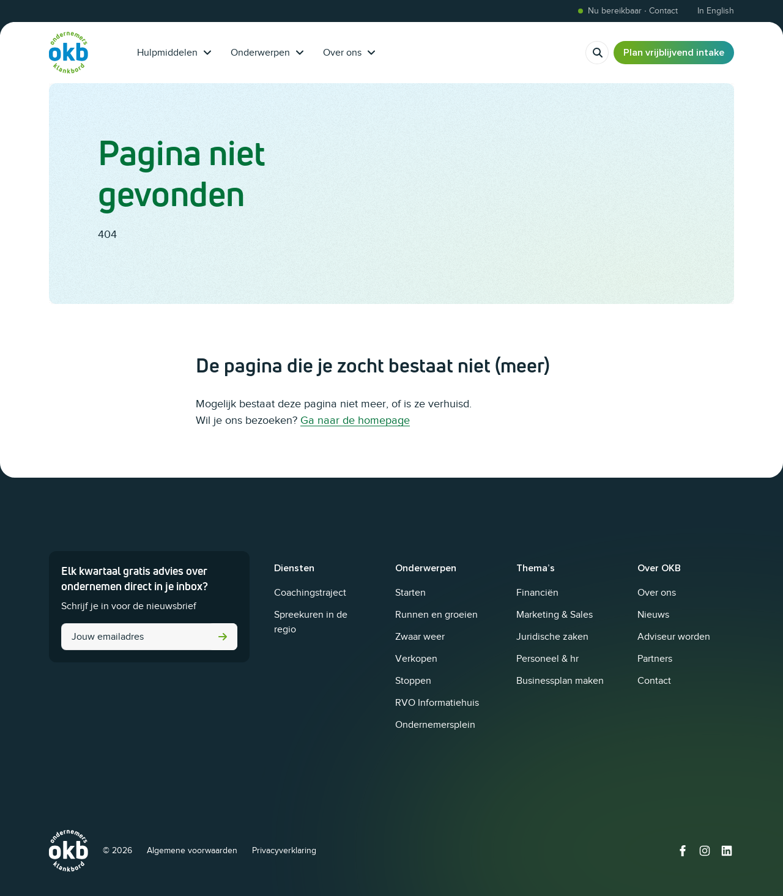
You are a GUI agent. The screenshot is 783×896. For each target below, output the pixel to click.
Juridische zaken (552, 636)
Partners (654, 658)
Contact (654, 680)
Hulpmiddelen (174, 52)
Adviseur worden (673, 636)
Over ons (349, 52)
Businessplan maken (560, 680)
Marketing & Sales (554, 614)
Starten (410, 592)
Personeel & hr (547, 658)
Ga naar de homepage (355, 420)
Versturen (222, 636)
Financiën (537, 592)
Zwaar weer (420, 636)
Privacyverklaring (284, 850)
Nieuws (653, 614)
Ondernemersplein (435, 724)
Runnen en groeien (436, 614)
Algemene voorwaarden (192, 850)
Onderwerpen (267, 52)
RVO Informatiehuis (437, 702)
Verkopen (416, 658)
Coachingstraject (310, 592)
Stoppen (413, 680)
